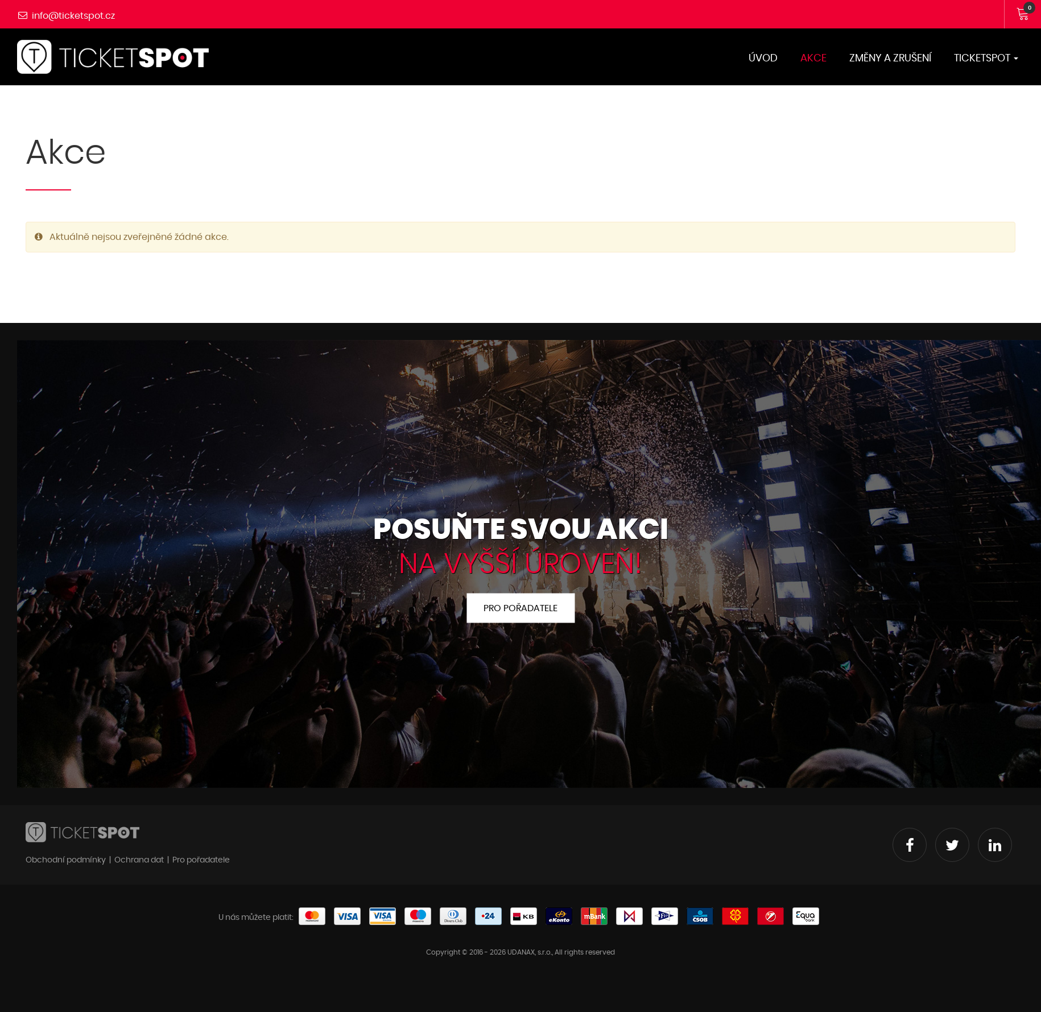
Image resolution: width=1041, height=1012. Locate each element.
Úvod (763, 58)
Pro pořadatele (520, 608)
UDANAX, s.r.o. (529, 952)
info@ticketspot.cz (73, 15)
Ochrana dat (139, 860)
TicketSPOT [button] (986, 58)
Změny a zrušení (890, 58)
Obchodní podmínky (66, 860)
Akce (813, 58)
